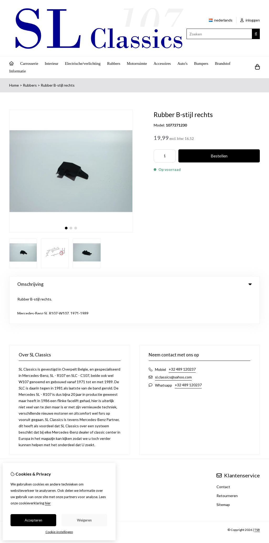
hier (48, 503)
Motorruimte (137, 63)
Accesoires (162, 63)
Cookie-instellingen (59, 532)
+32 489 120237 (182, 337)
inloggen (250, 20)
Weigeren (84, 520)
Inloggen (16, 455)
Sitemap (223, 473)
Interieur (51, 63)
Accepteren (33, 520)
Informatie (17, 71)
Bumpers (201, 63)
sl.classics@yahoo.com (173, 345)
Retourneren (227, 464)
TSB (257, 498)
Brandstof (222, 63)
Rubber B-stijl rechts (58, 85)
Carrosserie (29, 63)
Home (14, 85)
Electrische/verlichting (83, 63)
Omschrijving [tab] (134, 284)
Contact (223, 455)
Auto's (182, 63)
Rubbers (113, 63)
